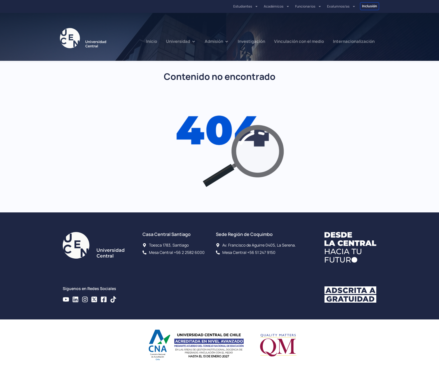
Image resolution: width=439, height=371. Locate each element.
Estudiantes (245, 6)
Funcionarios (308, 6)
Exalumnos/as (341, 6)
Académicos (276, 6)
